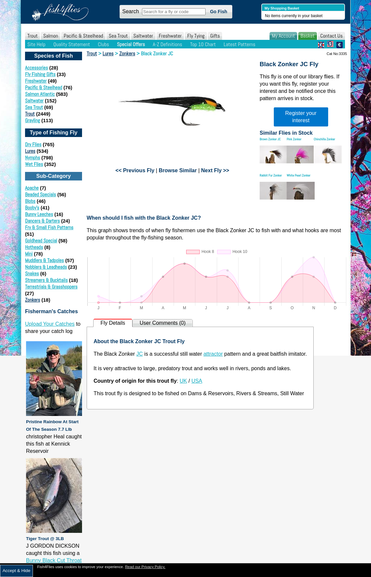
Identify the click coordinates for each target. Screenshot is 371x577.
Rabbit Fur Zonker (271, 175)
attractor (213, 354)
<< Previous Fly (134, 170)
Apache (32, 188)
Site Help (36, 44)
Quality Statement (71, 44)
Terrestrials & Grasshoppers (51, 287)
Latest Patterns (239, 44)
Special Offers (131, 44)
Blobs (30, 201)
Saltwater (143, 35)
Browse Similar (178, 170)
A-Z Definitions (167, 44)
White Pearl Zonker (298, 175)
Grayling (32, 120)
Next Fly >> (215, 170)
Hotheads (34, 247)
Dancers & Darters (42, 221)
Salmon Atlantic (40, 94)
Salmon (50, 35)
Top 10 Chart (203, 44)
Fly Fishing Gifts (40, 74)
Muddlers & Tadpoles (44, 260)
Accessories (36, 68)
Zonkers (32, 300)
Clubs (103, 44)
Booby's (32, 208)
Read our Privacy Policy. (145, 567)
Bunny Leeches (39, 214)
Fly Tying (196, 35)
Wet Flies (34, 164)
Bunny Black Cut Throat (54, 560)
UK (183, 381)
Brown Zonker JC (270, 139)
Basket (307, 35)
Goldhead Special (41, 240)
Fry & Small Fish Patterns (49, 227)
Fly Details (112, 323)
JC (139, 354)
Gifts (215, 35)
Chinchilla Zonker (324, 139)
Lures (30, 151)
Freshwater (170, 35)
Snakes (32, 273)
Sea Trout (118, 35)
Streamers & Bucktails (46, 280)
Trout (32, 35)
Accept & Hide (16, 570)
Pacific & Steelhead (83, 35)
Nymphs (32, 157)
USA (196, 381)
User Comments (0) (163, 323)
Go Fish (218, 11)
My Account (283, 35)
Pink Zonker (294, 139)
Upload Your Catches (49, 324)
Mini (29, 254)
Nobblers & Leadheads (46, 267)
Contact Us (331, 35)
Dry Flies (33, 144)
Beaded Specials (40, 194)
